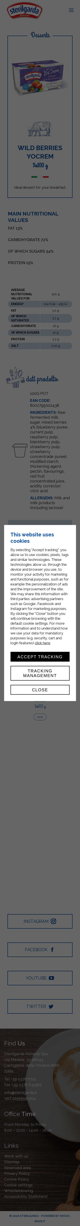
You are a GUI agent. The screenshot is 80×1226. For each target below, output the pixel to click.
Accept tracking (40, 656)
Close (40, 689)
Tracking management (40, 673)
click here (42, 643)
